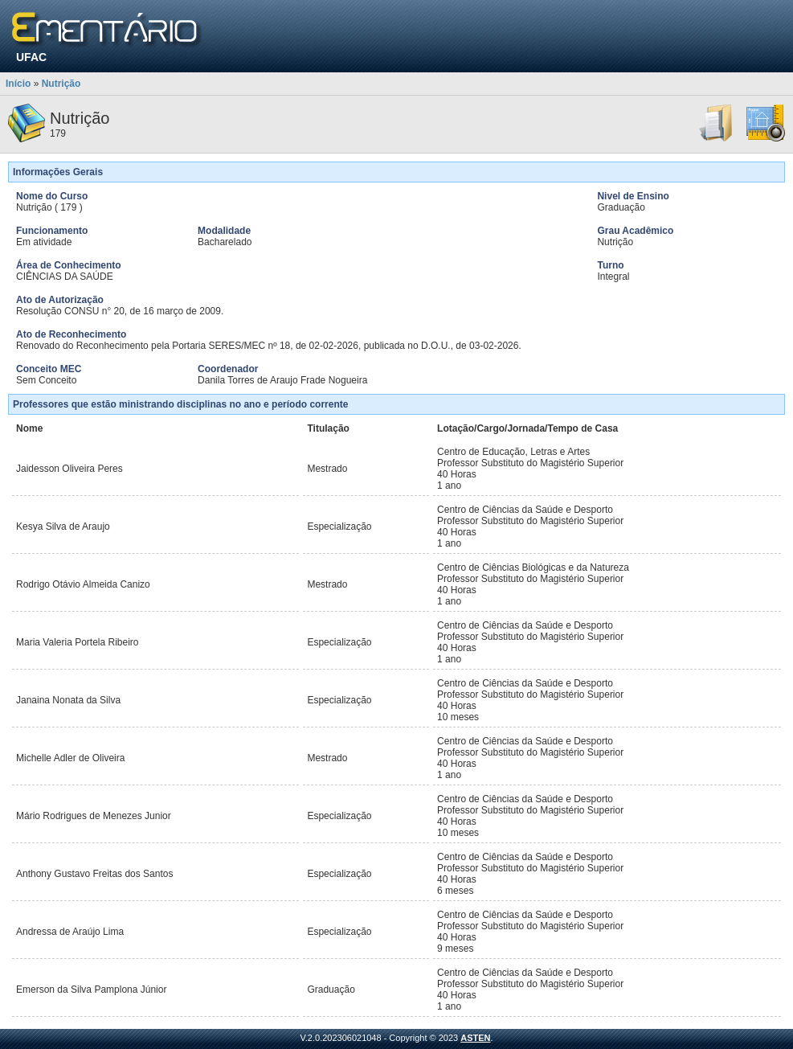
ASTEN (475, 1038)
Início (18, 83)
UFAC (31, 57)
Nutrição (61, 83)
